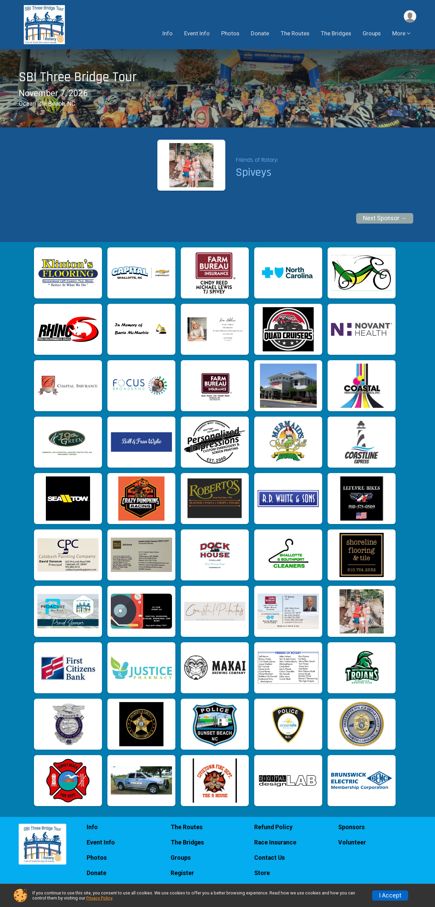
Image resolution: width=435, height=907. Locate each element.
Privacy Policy (99, 898)
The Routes (295, 33)
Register (182, 873)
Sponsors (351, 827)
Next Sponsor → (385, 218)
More (398, 33)
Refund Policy (273, 827)
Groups (372, 33)
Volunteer (352, 842)
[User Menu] (410, 16)
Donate (260, 33)
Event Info (197, 33)
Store (262, 873)
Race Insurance (275, 842)
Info (167, 33)
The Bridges (336, 33)
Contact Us (269, 857)
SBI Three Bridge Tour (78, 77)
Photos (230, 33)
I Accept (390, 895)
